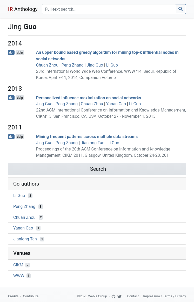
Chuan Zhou (47, 65)
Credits (13, 296)
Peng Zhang (73, 65)
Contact (133, 296)
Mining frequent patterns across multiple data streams (87, 136)
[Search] (108, 9)
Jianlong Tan (92, 142)
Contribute (30, 296)
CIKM (18, 264)
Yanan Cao (116, 103)
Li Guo (112, 65)
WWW (18, 275)
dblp (20, 52)
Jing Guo (95, 65)
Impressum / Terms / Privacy (164, 296)
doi (11, 52)
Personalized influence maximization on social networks (88, 97)
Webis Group (97, 296)
